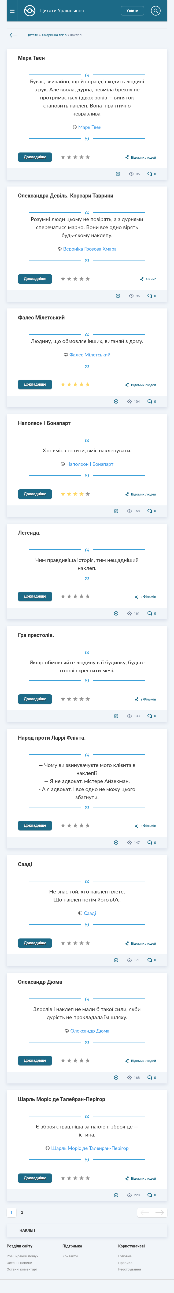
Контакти (70, 1256)
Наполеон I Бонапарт (44, 423)
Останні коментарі (22, 1269)
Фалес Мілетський (41, 317)
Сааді (25, 864)
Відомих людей (143, 157)
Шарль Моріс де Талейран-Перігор (61, 1099)
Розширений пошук (22, 1256)
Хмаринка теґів (54, 35)
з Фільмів (148, 597)
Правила (125, 1263)
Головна (125, 1256)
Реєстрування (129, 1269)
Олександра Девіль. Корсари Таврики (65, 195)
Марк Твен (31, 58)
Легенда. (29, 533)
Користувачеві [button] (131, 1246)
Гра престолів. (36, 635)
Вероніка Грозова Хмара (90, 249)
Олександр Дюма (40, 982)
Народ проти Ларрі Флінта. (52, 738)
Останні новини (19, 1263)
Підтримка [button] (72, 1246)
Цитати (32, 35)
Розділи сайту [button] (19, 1246)
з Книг (151, 279)
